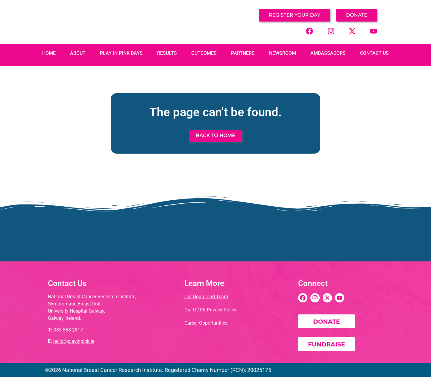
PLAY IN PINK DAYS (121, 53)
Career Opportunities (205, 323)
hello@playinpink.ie (73, 341)
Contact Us (374, 53)
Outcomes (204, 53)
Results (167, 53)
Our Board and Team (206, 296)
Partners (243, 53)
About (78, 53)
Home (49, 53)
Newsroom (282, 53)
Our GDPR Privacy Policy (210, 310)
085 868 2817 (68, 330)
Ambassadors (328, 53)
